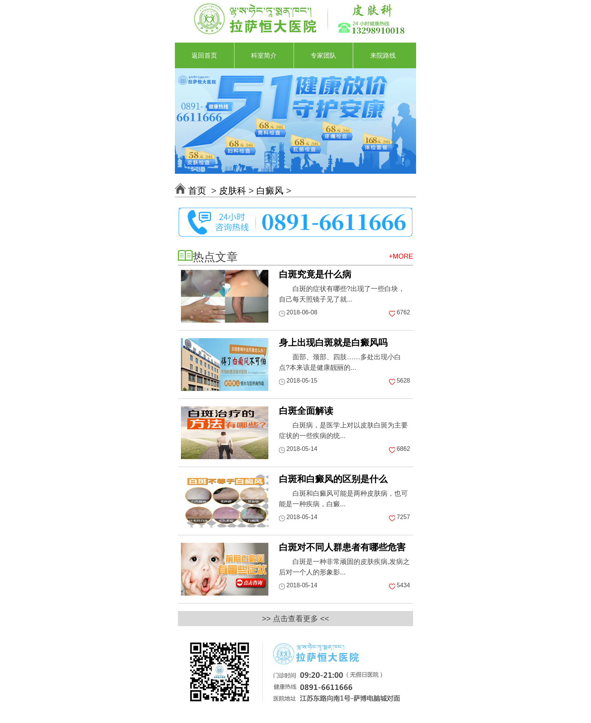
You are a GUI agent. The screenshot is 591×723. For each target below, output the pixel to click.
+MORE (401, 256)
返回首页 (204, 55)
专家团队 (323, 55)
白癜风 (269, 190)
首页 (198, 190)
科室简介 (264, 55)
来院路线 (383, 55)
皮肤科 (232, 190)
